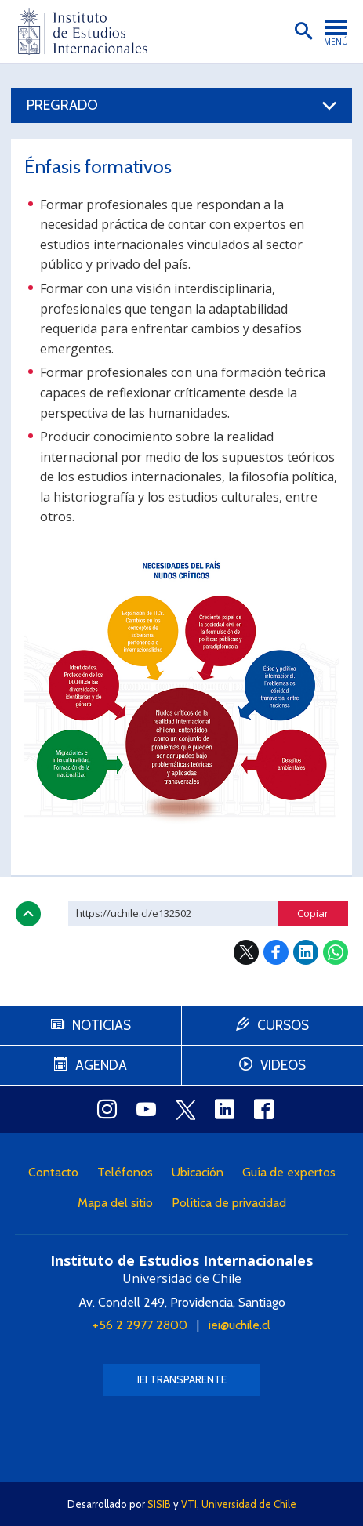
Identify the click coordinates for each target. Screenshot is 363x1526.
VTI (189, 1504)
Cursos (283, 1025)
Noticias (101, 1025)
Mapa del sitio (115, 1202)
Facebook (276, 952)
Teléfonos (125, 1172)
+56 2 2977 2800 (140, 1325)
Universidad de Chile (248, 1504)
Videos (283, 1065)
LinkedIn (306, 952)
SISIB (159, 1504)
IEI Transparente (182, 1379)
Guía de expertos (289, 1172)
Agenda (101, 1065)
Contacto (53, 1172)
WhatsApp (335, 952)
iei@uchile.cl (239, 1325)
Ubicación (197, 1172)
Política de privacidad (229, 1202)
